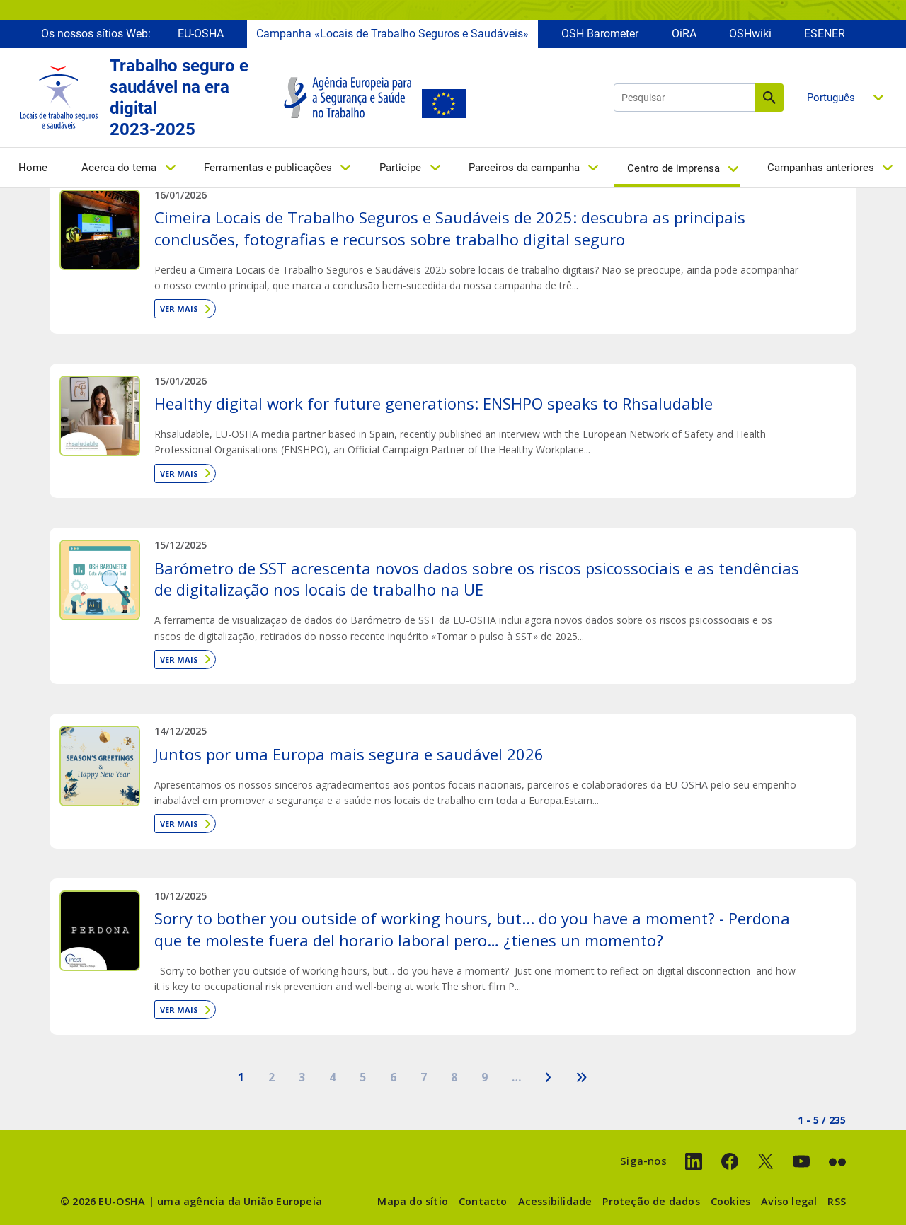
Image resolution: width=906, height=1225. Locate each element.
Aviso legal (789, 1201)
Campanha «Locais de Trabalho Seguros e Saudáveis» (392, 33)
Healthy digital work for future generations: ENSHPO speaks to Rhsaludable (433, 403)
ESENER (824, 33)
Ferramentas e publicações (268, 167)
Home (32, 167)
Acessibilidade (555, 1201)
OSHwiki (750, 33)
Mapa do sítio (412, 1201)
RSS (836, 1201)
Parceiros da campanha (524, 167)
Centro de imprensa (673, 168)
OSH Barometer (599, 33)
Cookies (730, 1201)
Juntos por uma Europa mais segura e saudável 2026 (349, 754)
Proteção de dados (650, 1201)
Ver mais (179, 308)
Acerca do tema (118, 167)
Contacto (483, 1201)
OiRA (684, 33)
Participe (400, 167)
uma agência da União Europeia (239, 1201)
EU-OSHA (201, 33)
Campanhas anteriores (820, 167)
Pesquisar (769, 97)
